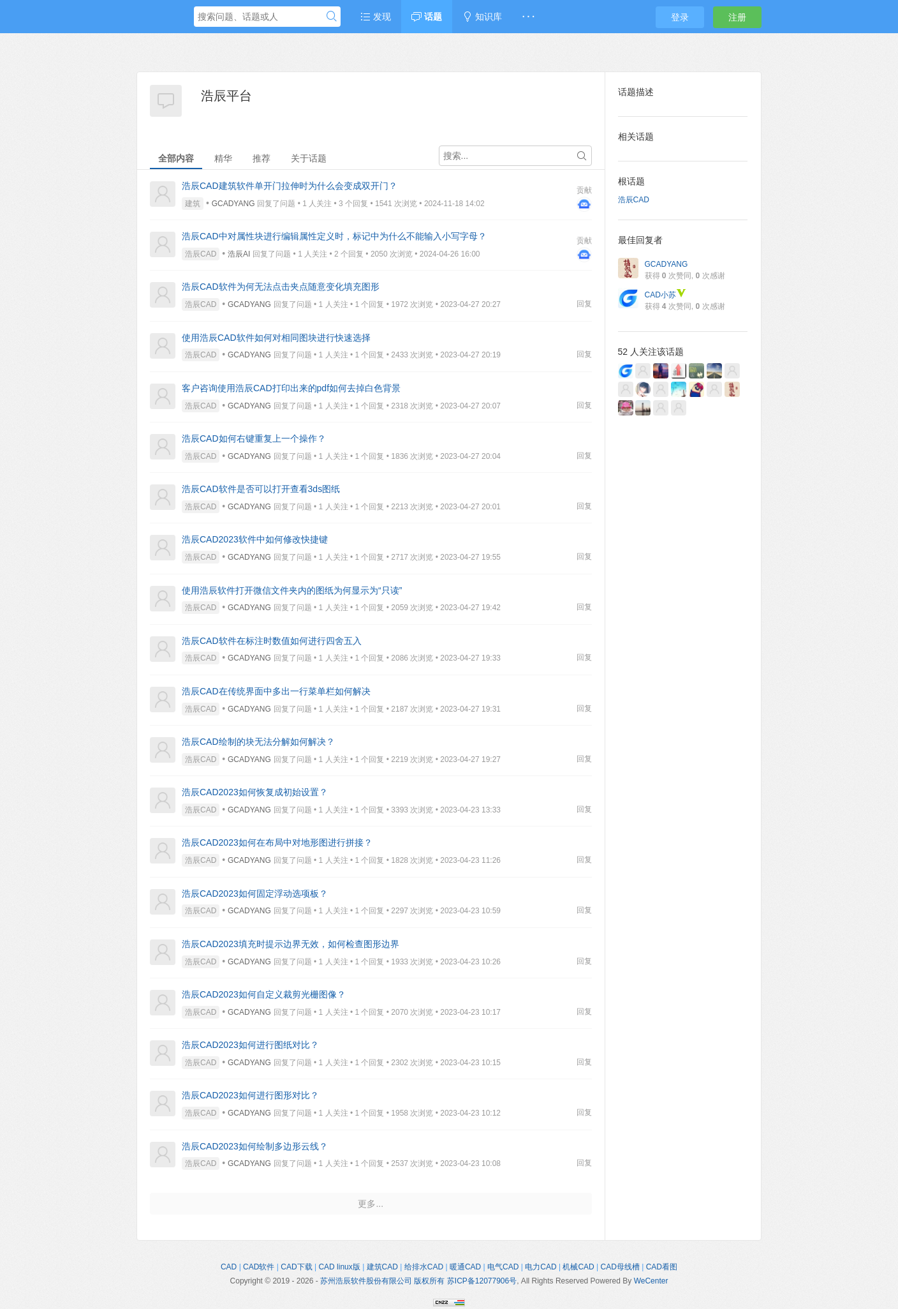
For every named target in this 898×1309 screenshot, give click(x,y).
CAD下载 (296, 1266)
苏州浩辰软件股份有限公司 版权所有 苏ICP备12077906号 (418, 1280)
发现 (375, 16)
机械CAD (578, 1266)
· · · (528, 16)
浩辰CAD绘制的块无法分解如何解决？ (258, 742)
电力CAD (540, 1266)
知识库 (482, 16)
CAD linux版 (339, 1266)
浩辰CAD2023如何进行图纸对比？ (250, 1045)
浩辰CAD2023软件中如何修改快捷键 (255, 539)
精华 (223, 158)
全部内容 (176, 158)
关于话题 (309, 158)
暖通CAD (465, 1266)
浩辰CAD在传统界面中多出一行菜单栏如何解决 (276, 691)
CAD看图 (661, 1266)
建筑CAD (382, 1266)
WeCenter (651, 1280)
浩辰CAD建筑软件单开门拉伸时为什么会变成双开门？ (289, 186)
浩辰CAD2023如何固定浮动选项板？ (255, 893)
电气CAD (503, 1266)
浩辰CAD (200, 254)
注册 (737, 17)
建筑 (192, 203)
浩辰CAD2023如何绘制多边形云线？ (255, 1146)
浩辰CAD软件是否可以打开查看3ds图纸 (261, 489)
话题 (426, 16)
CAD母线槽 (620, 1266)
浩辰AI (239, 254)
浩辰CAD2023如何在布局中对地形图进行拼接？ (277, 842)
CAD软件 (258, 1266)
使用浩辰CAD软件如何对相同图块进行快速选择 (276, 338)
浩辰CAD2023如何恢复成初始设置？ (255, 792)
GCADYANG (233, 203)
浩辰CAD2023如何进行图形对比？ (250, 1095)
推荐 (261, 158)
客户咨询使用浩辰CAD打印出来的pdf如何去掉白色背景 (291, 388)
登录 (680, 17)
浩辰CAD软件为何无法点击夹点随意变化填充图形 (280, 286)
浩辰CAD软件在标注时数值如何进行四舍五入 (272, 641)
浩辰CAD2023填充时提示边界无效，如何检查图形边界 (290, 944)
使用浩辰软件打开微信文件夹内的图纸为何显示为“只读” (292, 590)
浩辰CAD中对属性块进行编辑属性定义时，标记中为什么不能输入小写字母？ (334, 236)
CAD (229, 1266)
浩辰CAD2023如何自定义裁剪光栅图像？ (264, 994)
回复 (584, 303)
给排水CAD (423, 1266)
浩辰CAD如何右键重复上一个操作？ (254, 438)
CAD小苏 (665, 294)
